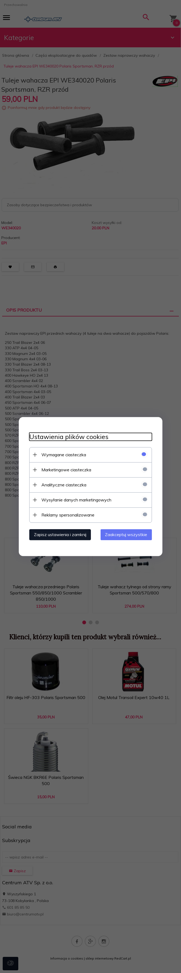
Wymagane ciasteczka (63, 454)
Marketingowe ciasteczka (66, 469)
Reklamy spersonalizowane (67, 515)
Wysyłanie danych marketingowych (76, 499)
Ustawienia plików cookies (68, 437)
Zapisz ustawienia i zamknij (59, 534)
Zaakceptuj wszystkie (127, 534)
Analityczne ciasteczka (63, 484)
